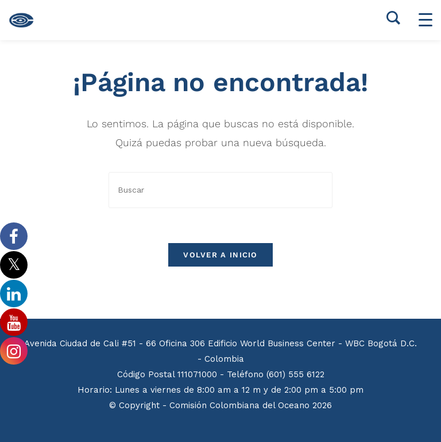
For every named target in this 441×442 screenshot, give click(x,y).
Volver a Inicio (220, 255)
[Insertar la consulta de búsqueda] (220, 190)
